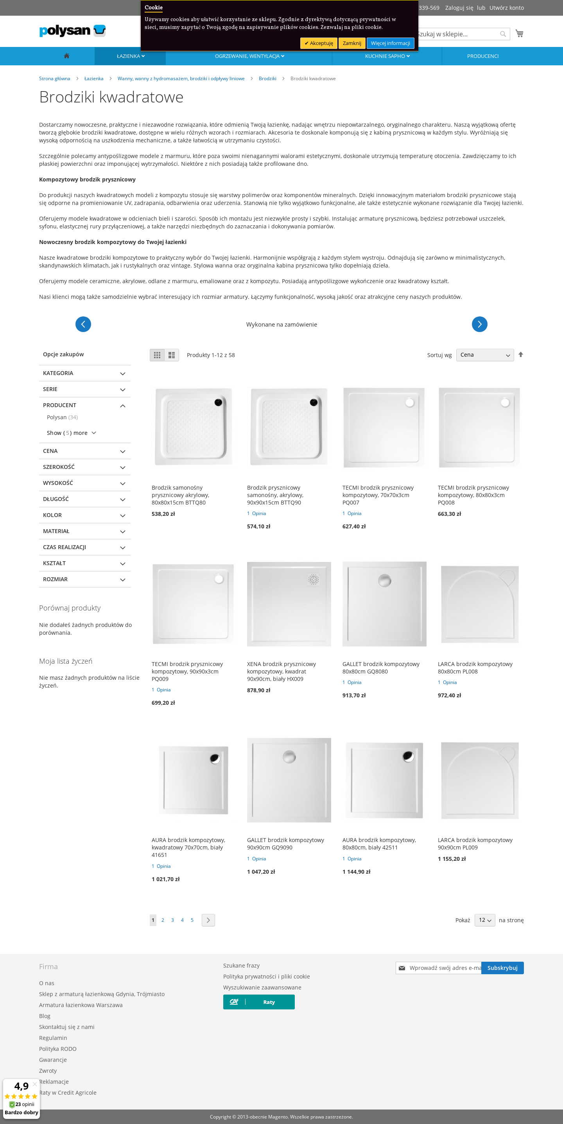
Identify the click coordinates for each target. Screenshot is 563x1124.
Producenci (483, 55)
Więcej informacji (390, 43)
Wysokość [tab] (58, 483)
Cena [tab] (50, 450)
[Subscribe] (502, 968)
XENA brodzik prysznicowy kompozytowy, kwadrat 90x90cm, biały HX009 (281, 671)
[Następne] (480, 324)
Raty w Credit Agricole (68, 1092)
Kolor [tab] (52, 515)
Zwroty (48, 1070)
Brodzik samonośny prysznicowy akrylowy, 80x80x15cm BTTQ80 (180, 495)
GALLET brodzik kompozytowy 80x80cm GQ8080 (381, 667)
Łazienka (129, 55)
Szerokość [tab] (59, 466)
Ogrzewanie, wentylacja (248, 55)
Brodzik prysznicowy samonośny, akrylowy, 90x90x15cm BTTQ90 (275, 495)
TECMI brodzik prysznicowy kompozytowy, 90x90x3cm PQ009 (187, 671)
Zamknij (352, 43)
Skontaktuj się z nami (67, 1027)
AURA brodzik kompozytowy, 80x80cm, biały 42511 (379, 843)
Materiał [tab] (56, 531)
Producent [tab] (59, 405)
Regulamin (53, 1037)
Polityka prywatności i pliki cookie (266, 976)
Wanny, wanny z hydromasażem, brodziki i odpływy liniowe (182, 78)
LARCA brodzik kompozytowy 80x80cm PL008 (475, 667)
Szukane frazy (241, 965)
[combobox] (461, 34)
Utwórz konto (506, 7)
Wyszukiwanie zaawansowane (262, 987)
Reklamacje (54, 1081)
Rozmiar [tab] (55, 579)
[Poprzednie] (83, 324)
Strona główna (55, 78)
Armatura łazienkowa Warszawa (81, 1005)
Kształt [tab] (54, 563)
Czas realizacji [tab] (64, 547)
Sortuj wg (439, 354)
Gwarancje (53, 1059)
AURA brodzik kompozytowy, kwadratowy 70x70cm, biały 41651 (188, 847)
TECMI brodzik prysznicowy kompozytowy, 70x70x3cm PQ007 (378, 495)
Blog (44, 1016)
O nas (46, 983)
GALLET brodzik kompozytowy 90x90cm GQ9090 (285, 843)
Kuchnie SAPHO (385, 55)
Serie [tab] (50, 389)
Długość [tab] (56, 499)
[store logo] (72, 31)
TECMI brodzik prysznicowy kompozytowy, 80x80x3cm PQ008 (473, 495)
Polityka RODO (58, 1048)
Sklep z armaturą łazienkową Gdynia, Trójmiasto (102, 994)
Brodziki (268, 78)
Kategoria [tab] (58, 373)
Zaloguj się (459, 7)
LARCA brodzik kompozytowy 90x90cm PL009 (475, 843)
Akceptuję (321, 43)
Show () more (67, 433)
